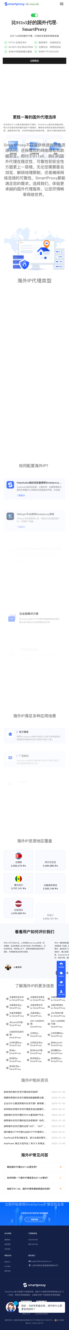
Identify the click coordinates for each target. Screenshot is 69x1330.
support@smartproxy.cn (41, 1261)
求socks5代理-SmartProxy (16, 1024)
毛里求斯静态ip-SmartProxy (16, 1014)
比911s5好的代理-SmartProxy (37, 1024)
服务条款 (7, 1271)
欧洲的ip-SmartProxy (15, 1060)
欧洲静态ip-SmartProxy (56, 1052)
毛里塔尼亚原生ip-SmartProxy (37, 998)
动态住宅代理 (33, 1240)
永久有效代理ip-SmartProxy (58, 1014)
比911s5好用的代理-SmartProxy (58, 1024)
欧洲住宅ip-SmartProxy (15, 1068)
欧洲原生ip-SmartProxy (56, 1060)
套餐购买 (7, 1240)
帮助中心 (7, 1262)
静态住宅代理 (33, 1244)
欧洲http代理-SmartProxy (36, 1052)
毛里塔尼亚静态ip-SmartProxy (58, 998)
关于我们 (7, 1266)
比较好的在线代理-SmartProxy (16, 1035)
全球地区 (7, 1249)
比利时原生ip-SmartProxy (16, 1044)
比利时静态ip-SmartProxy (57, 1034)
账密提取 (7, 1244)
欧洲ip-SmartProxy (15, 1052)
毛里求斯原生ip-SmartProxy (58, 1006)
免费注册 (34, 1219)
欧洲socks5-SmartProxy (57, 1044)
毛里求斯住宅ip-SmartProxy (37, 1006)
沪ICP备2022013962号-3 (43, 1320)
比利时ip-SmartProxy (36, 1034)
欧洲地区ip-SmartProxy (36, 1060)
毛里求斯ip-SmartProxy (36, 1014)
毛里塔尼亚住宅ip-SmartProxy (16, 998)
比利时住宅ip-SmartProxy (36, 1044)
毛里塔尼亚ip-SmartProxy (16, 1006)
